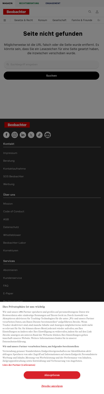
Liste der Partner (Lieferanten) (19, 365)
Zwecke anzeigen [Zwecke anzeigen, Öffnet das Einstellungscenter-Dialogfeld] (52, 386)
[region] (52, 348)
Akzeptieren (52, 375)
